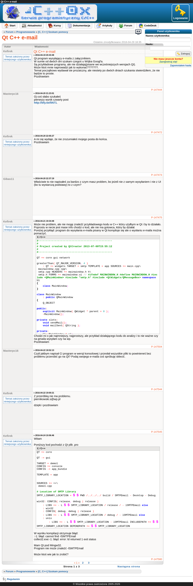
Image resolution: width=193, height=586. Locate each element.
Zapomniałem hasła (180, 65)
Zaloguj (183, 53)
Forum (9, 32)
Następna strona (129, 566)
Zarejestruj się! (168, 61)
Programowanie (25, 32)
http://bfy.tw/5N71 (45, 102)
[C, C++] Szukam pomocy (53, 32)
